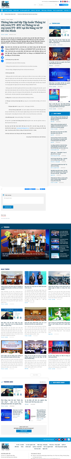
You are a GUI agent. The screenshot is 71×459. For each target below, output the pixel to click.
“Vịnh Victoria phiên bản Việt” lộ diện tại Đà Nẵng (59, 165)
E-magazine (63, 4)
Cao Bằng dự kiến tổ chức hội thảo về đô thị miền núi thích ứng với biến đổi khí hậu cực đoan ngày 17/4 (59, 147)
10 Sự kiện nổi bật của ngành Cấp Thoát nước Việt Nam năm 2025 (59, 62)
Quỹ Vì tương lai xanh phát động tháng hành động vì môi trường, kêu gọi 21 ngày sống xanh (59, 324)
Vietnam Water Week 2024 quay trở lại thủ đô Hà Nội (64, 255)
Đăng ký (27, 433)
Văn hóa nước (37, 448)
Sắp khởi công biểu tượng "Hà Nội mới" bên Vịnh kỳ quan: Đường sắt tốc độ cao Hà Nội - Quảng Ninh (59, 172)
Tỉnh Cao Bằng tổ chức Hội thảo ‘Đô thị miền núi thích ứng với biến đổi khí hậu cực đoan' (59, 118)
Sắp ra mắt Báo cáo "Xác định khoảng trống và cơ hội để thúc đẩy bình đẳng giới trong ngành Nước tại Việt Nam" (59, 105)
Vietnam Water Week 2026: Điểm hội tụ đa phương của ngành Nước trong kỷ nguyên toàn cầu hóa (59, 139)
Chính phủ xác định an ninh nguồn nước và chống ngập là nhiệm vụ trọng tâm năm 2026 (59, 179)
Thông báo (54, 23)
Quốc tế (52, 134)
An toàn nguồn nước (25, 10)
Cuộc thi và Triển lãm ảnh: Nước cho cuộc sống (27, 14)
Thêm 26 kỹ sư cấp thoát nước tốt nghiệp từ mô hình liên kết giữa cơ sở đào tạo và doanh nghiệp (59, 126)
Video (5, 227)
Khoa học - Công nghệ (55, 161)
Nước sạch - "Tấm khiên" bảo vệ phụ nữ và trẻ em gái (58, 153)
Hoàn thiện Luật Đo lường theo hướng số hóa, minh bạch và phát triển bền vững (12, 356)
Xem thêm (35, 375)
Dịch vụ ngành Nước (58, 10)
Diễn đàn (51, 65)
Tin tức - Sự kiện (8, 10)
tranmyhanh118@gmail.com (23, 128)
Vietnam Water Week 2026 (10, 14)
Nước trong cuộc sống (55, 155)
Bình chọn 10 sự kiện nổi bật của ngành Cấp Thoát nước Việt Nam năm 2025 (59, 83)
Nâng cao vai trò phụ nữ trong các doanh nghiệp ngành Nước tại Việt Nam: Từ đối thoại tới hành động (35, 357)
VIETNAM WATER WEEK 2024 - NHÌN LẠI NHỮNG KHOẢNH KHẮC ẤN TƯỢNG (64, 248)
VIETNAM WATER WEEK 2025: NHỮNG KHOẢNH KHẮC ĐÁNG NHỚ (64, 241)
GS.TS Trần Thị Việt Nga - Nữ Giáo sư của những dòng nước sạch (59, 159)
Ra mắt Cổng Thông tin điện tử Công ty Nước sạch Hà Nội (59, 356)
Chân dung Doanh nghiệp (61, 446)
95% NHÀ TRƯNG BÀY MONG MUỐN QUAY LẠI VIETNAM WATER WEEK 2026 (64, 234)
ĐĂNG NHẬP (24, 431)
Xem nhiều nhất (57, 382)
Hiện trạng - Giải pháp (47, 10)
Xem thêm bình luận (5, 218)
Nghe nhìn (53, 175)
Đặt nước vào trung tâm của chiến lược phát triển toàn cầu (59, 132)
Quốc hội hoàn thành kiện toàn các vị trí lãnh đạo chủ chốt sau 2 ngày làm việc (35, 323)
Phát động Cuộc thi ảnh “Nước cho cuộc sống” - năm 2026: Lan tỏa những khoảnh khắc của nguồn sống (59, 41)
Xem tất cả (43, 382)
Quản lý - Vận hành (35, 10)
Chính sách (16, 10)
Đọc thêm (56, 113)
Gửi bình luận (8, 207)
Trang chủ (3, 19)
